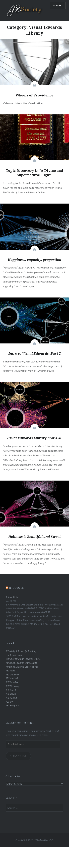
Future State (12, 597)
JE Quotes (16, 587)
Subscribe (18, 756)
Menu (59, 5)
